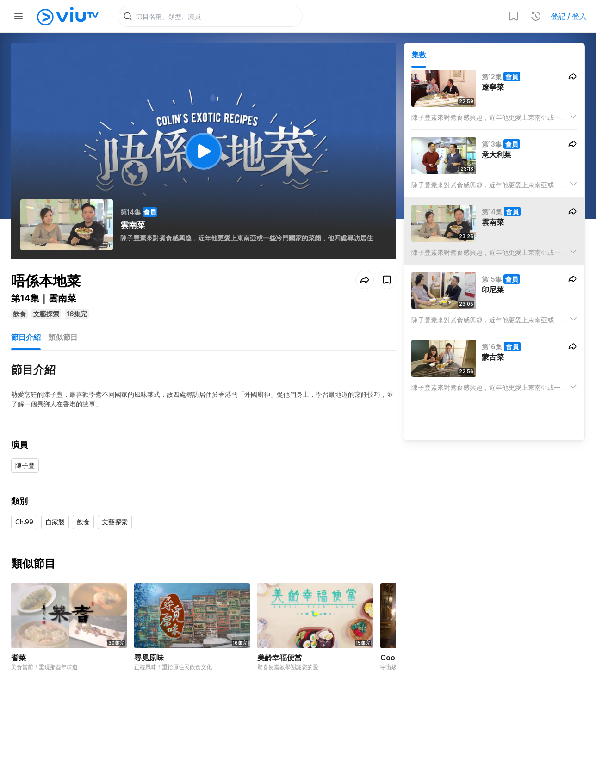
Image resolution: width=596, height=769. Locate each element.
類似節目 (63, 338)
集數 (418, 56)
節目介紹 (26, 338)
